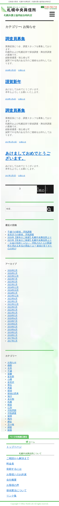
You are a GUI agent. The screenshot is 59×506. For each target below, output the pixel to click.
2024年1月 (12, 293)
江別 (10, 407)
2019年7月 (12, 321)
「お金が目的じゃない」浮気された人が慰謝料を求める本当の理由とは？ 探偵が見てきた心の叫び (30, 246)
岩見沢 (11, 382)
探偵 (10, 391)
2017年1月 (12, 341)
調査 (10, 427)
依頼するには (14, 469)
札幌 (10, 402)
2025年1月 (12, 284)
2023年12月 (13, 296)
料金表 (10, 463)
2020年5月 (12, 315)
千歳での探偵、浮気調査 (20, 232)
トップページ (14, 447)
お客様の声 (12, 485)
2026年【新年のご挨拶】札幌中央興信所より (30, 237)
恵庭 (10, 388)
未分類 (11, 399)
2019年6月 (12, 324)
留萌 (10, 416)
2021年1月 (12, 313)
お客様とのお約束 (16, 474)
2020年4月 (12, 318)
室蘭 (10, 374)
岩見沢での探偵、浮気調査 (21, 234)
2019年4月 (12, 329)
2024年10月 (13, 290)
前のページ (41, 191)
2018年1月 (12, 335)
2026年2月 (12, 270)
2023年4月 (12, 298)
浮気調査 (12, 413)
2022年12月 (13, 304)
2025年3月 (12, 282)
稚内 (10, 419)
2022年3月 (12, 307)
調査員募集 (15, 39)
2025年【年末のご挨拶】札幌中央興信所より (30, 240)
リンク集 (11, 495)
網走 (10, 422)
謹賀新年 (13, 82)
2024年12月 (13, 287)
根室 (10, 405)
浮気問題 (12, 410)
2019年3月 (12, 332)
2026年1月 (12, 273)
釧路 (10, 430)
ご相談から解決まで (17, 458)
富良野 (11, 376)
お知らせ (21, 70)
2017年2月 (12, 338)
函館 (10, 365)
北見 (10, 368)
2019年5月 (12, 327)
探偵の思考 (13, 393)
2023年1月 (12, 301)
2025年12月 (13, 276)
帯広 (10, 385)
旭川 (10, 396)
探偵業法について (16, 490)
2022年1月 (12, 310)
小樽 (10, 379)
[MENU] (52, 14)
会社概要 (11, 479)
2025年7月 (12, 279)
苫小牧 (11, 424)
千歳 (10, 371)
